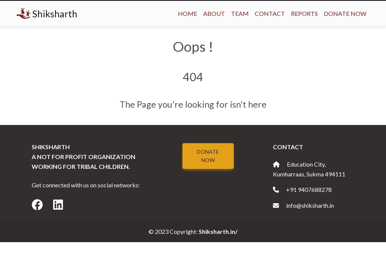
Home (187, 13)
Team (240, 13)
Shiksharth (47, 13)
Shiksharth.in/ (218, 231)
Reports (304, 13)
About (214, 13)
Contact (270, 13)
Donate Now (345, 13)
